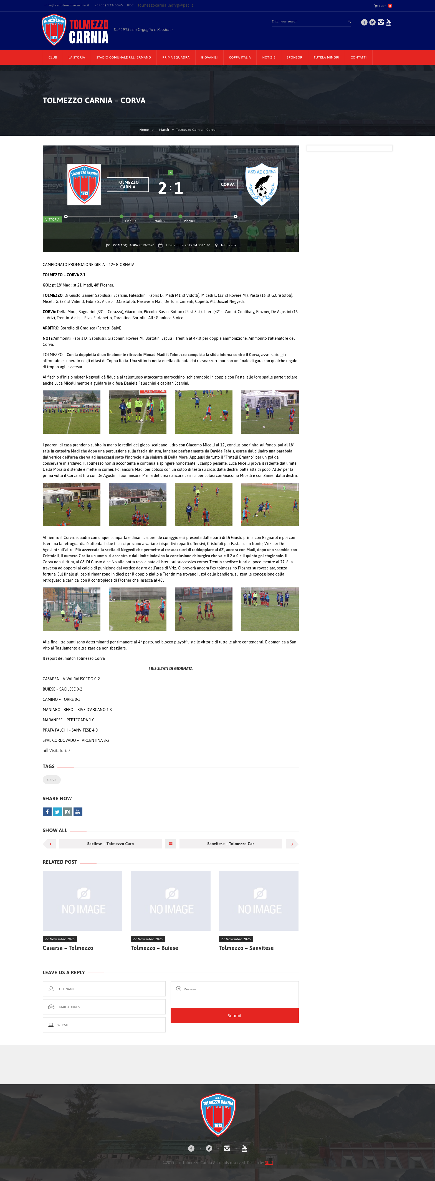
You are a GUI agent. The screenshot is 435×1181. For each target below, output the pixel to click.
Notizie (268, 57)
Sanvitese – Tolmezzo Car (230, 844)
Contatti (359, 57)
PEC (130, 5)
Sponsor (294, 57)
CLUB (53, 57)
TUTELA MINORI (326, 57)
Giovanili (209, 57)
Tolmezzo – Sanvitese (246, 948)
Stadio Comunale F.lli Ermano (124, 57)
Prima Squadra (175, 57)
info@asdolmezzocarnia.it (67, 5)
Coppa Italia (240, 57)
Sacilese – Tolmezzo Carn (110, 844)
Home (144, 130)
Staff (269, 1162)
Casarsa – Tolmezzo (68, 948)
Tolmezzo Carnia (128, 184)
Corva (228, 184)
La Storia (77, 57)
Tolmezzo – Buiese (154, 948)
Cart (380, 6)
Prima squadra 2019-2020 (133, 245)
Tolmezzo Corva (91, 658)
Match (164, 130)
